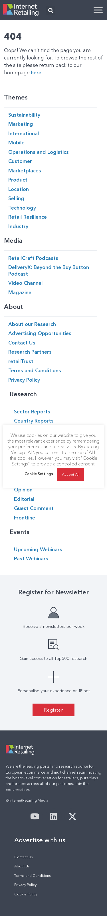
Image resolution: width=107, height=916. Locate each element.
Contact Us (23, 857)
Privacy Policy (25, 885)
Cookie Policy (25, 894)
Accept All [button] (70, 474)
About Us (22, 866)
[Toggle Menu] (98, 10)
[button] (50, 10)
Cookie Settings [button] (39, 473)
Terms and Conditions (32, 875)
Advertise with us (39, 840)
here (36, 72)
